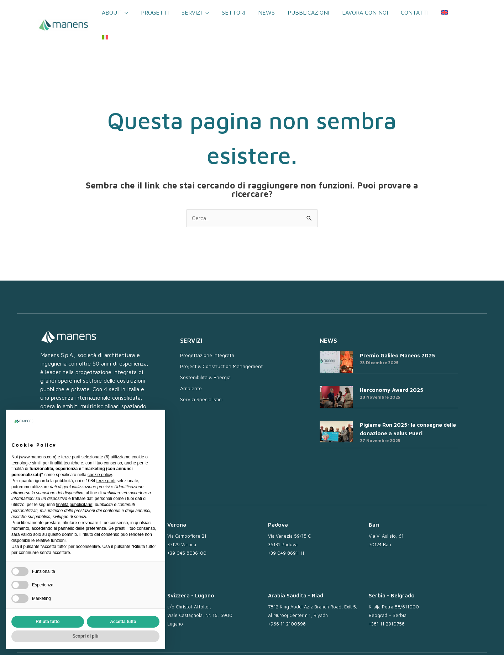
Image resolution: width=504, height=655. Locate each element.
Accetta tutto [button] (123, 621)
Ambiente (191, 363)
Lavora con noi (362, 12)
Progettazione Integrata (207, 330)
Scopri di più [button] (86, 636)
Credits (452, 642)
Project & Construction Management (221, 341)
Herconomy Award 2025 (391, 365)
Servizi (194, 12)
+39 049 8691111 (286, 528)
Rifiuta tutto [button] (47, 621)
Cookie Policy (379, 642)
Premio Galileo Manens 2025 (397, 331)
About (117, 12)
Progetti (159, 12)
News (266, 12)
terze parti (105, 480)
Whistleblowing (419, 642)
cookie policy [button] (100, 474)
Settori (235, 12)
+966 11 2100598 (287, 599)
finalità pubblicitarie (74, 504)
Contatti (410, 12)
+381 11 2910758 (387, 599)
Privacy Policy (342, 642)
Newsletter (266, 642)
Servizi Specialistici (201, 374)
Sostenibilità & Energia (205, 352)
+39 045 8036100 (186, 528)
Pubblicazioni (307, 12)
